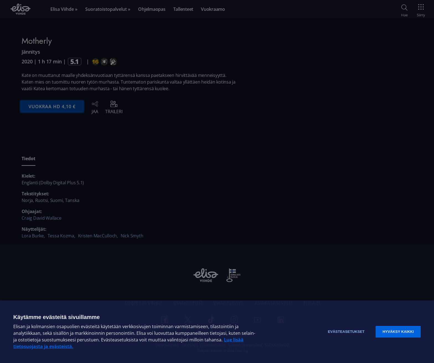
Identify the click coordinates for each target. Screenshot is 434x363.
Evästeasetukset (346, 332)
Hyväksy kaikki (398, 332)
